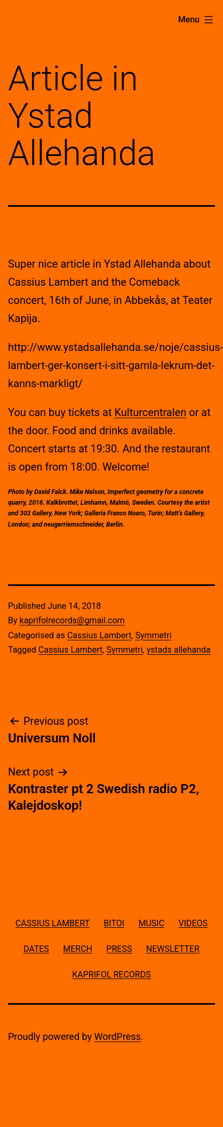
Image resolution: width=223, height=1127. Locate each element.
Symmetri (153, 635)
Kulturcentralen (150, 412)
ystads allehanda (179, 650)
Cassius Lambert (99, 635)
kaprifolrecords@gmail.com (72, 620)
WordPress (117, 1036)
